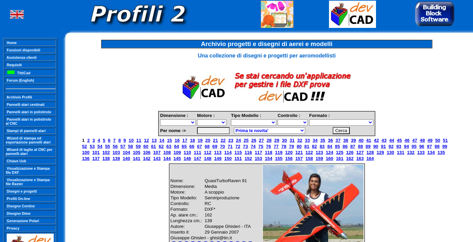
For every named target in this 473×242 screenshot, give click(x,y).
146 (187, 158)
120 (288, 152)
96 (421, 146)
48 (422, 140)
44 (391, 140)
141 (136, 158)
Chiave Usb (16, 161)
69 (215, 146)
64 (176, 146)
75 (261, 146)
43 (384, 140)
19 (200, 140)
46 (407, 140)
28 (269, 140)
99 (444, 146)
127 (360, 152)
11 (138, 140)
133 (421, 152)
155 (278, 158)
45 (399, 140)
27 (261, 140)
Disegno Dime (18, 213)
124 (329, 152)
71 (230, 146)
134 (431, 152)
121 (299, 152)
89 (368, 146)
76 (268, 146)
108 (167, 152)
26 (253, 140)
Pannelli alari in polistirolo (28, 112)
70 (222, 146)
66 (191, 146)
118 (268, 152)
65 (184, 146)
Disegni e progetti (21, 191)
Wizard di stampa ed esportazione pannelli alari (28, 140)
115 (238, 152)
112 (207, 152)
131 (400, 152)
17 (184, 140)
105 (136, 152)
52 (84, 146)
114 (228, 152)
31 (292, 140)
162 (349, 158)
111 (197, 152)
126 (349, 152)
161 (339, 158)
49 (430, 140)
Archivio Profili (19, 97)
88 (360, 146)
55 (107, 146)
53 (92, 146)
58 (130, 146)
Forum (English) (20, 80)
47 (414, 140)
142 (146, 158)
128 (370, 152)
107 (156, 152)
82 (314, 146)
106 (146, 152)
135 (441, 152)
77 (276, 146)
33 (307, 140)
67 (199, 146)
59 (138, 146)
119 (278, 152)
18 (192, 140)
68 (207, 146)
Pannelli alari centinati (25, 105)
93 (398, 146)
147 (197, 158)
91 (383, 146)
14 (161, 140)
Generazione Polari (22, 221)
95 (414, 146)
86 (345, 146)
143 (156, 158)
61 (153, 146)
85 (337, 146)
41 (368, 140)
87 (352, 146)
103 (116, 152)
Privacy (12, 228)
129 (380, 152)
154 (268, 158)
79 (291, 146)
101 (96, 152)
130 (390, 152)
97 (429, 146)
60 (145, 146)
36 (330, 140)
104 (126, 152)
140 (126, 158)
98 (437, 146)
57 (123, 146)
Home (11, 43)
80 (299, 146)
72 (237, 146)
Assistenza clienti (21, 57)
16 (177, 140)
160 (329, 158)
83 (322, 146)
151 (238, 158)
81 (306, 146)
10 (131, 140)
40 (361, 140)
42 (376, 140)
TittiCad (18, 73)
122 (309, 152)
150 (228, 158)
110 (187, 152)
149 (218, 158)
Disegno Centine (20, 206)
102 (106, 152)
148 (207, 158)
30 (284, 140)
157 (299, 158)
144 (167, 158)
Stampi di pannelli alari (26, 131)
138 (106, 158)
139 (116, 158)
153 (258, 158)
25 (246, 140)
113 (218, 152)
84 (329, 146)
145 (177, 158)
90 (375, 146)
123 (319, 152)
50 (437, 140)
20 (207, 140)
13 (154, 140)
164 (370, 158)
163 (360, 158)
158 (309, 158)
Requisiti (14, 65)
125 (339, 152)
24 (238, 140)
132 (410, 152)
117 (258, 152)
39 (353, 140)
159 (319, 158)
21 (215, 140)
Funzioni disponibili (23, 50)
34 (315, 140)
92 (391, 146)
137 (96, 158)
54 (99, 146)
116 (248, 152)
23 (230, 140)
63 (169, 146)
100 (85, 152)
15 (169, 140)
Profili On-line (18, 199)
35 (322, 140)
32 (299, 140)
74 (253, 146)
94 (406, 146)
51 (445, 140)
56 (115, 146)
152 (248, 158)
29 (276, 140)
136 (85, 158)
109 (177, 152)
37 (338, 140)
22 (223, 140)
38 (345, 140)
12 (146, 140)
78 (283, 146)
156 (288, 158)
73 (245, 146)
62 (161, 146)
